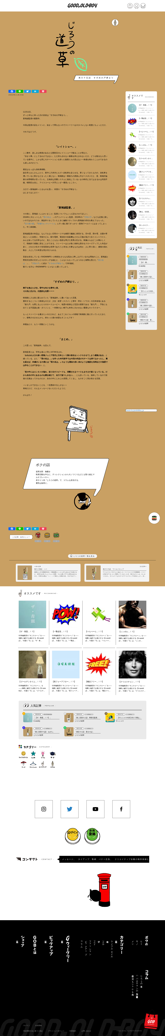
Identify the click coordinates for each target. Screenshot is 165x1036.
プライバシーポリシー (56, 1031)
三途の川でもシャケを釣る (133, 984)
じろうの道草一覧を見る (84, 556)
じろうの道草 (141, 979)
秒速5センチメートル (46, 224)
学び (99, 940)
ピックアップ (86, 946)
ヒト (141, 941)
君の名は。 (48, 217)
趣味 (107, 939)
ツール (103, 941)
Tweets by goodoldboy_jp (135, 410)
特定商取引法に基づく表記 (33, 1031)
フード (94, 941)
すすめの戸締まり (56, 263)
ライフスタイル (112, 948)
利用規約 (73, 1031)
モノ (137, 941)
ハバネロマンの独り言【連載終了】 (137, 984)
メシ (133, 941)
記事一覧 (116, 939)
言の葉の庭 (29, 224)
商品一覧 (17, 939)
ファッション (90, 947)
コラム (81, 943)
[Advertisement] (141, 51)
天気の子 (88, 217)
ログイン (26, 1025)
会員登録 (38, 1025)
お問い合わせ (86, 1031)
